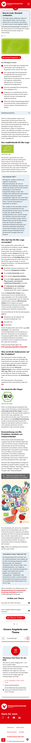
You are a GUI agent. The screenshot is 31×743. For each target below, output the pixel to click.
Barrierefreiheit (12, 732)
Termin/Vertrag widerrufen (15, 737)
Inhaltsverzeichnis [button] (8, 113)
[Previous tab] (3, 638)
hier (2, 384)
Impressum (10, 727)
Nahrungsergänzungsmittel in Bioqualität (14, 347)
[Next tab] (28, 638)
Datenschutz (20, 727)
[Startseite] (12, 4)
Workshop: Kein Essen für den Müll (14, 659)
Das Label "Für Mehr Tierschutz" (11, 603)
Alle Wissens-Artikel (15, 618)
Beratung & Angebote (11, 57)
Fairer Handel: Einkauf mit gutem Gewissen (11, 610)
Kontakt (21, 732)
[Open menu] (3, 740)
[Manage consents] (27, 739)
